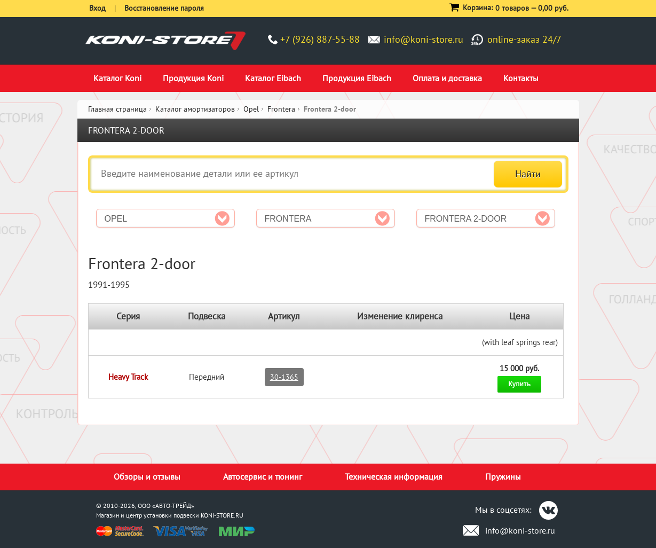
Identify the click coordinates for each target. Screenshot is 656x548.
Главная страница (117, 109)
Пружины (503, 476)
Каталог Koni (117, 78)
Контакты (521, 78)
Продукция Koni (193, 78)
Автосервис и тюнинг (262, 476)
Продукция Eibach (356, 78)
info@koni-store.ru (423, 39)
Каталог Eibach (273, 78)
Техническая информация (393, 476)
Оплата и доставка (447, 78)
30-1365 (284, 377)
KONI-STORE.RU (222, 515)
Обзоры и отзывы (147, 476)
